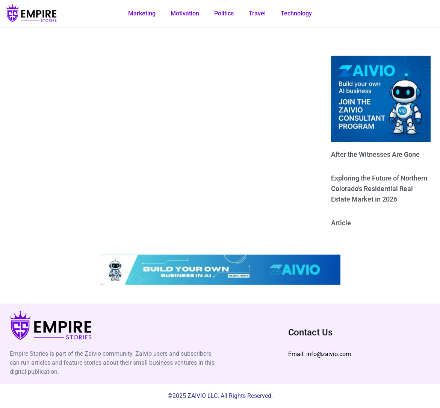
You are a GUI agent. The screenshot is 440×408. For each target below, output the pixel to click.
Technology (296, 13)
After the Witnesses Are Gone (375, 154)
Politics (224, 13)
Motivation (185, 13)
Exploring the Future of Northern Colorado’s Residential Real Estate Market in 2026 (379, 188)
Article (341, 223)
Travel (257, 13)
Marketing (142, 13)
